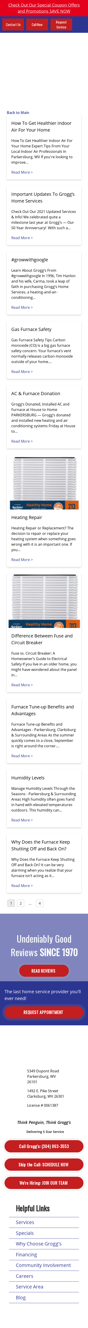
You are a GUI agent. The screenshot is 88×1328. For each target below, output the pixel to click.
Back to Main (18, 112)
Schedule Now (44, 1165)
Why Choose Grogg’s (39, 1244)
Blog (21, 1297)
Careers (24, 1276)
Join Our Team (44, 1183)
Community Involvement (43, 1265)
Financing (26, 1254)
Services (25, 1222)
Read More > (22, 172)
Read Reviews (43, 971)
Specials (25, 1233)
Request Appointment (44, 1012)
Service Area (29, 1286)
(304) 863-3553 (44, 1146)
